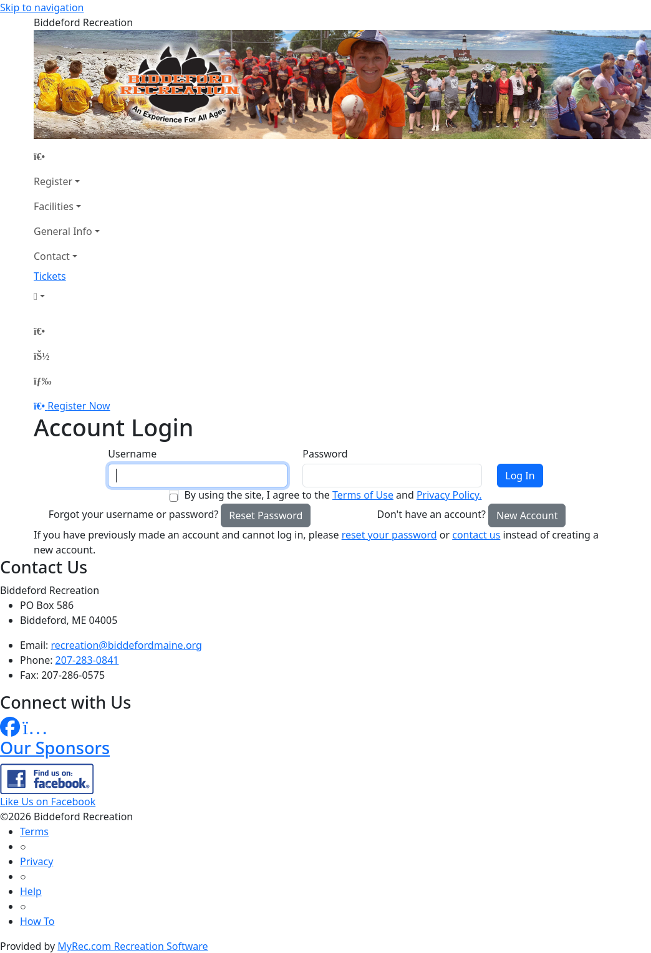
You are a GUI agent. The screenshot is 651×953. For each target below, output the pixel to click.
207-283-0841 (87, 660)
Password (324, 454)
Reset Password (265, 515)
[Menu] (42, 380)
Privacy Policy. (449, 495)
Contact (52, 256)
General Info (63, 231)
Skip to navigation (42, 7)
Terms (34, 831)
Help (31, 891)
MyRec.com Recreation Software (132, 946)
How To (37, 921)
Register (53, 181)
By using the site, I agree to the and (332, 495)
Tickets (50, 276)
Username (132, 454)
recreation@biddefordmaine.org (126, 645)
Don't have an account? (431, 514)
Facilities (54, 206)
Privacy (36, 861)
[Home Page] (67, 156)
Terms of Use (362, 495)
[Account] (67, 296)
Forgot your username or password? (134, 514)
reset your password (389, 535)
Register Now (78, 406)
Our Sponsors (55, 747)
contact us (476, 535)
